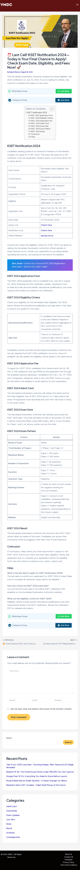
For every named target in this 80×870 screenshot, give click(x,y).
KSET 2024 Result (38, 133)
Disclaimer (69, 860)
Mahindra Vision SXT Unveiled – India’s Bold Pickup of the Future (36, 786)
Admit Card (11, 807)
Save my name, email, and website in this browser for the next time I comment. (41, 710)
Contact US (68, 857)
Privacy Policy (68, 862)
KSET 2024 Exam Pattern (41, 130)
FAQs (33, 138)
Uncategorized (13, 838)
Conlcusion (35, 135)
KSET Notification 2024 (37, 114)
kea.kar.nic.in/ (47, 237)
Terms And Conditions (68, 865)
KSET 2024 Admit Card (40, 125)
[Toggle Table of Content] (50, 110)
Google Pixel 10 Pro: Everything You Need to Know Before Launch (36, 777)
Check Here (46, 226)
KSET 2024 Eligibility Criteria (42, 119)
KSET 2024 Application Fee (42, 122)
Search (9, 739)
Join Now (63, 92)
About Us (68, 854)
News (8, 825)
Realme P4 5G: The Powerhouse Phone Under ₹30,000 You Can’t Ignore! (40, 773)
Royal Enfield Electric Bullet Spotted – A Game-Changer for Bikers (36, 782)
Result (9, 829)
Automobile (11, 812)
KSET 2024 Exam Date (40, 127)
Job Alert (10, 820)
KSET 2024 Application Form (41, 117)
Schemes (10, 834)
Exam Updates (13, 816)
